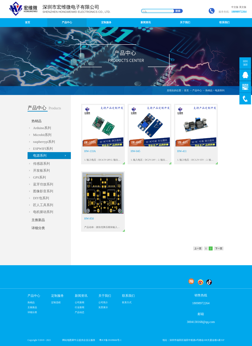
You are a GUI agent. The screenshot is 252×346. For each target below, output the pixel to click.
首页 (27, 22)
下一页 (218, 248)
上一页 (197, 248)
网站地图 (66, 340)
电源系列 (219, 90)
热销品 (208, 90)
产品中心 (197, 90)
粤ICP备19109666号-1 (110, 340)
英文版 (242, 7)
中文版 (234, 7)
